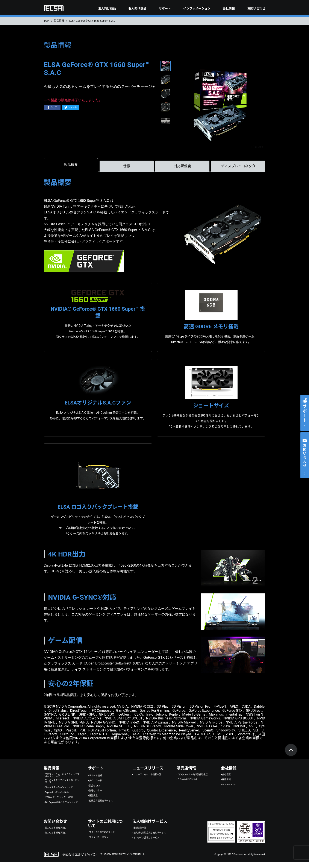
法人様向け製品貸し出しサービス (149, 833)
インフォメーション (196, 8)
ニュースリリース (147, 768)
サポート (165, 8)
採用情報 (226, 779)
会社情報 (229, 8)
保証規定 (93, 796)
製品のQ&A (94, 786)
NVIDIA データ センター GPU (59, 797)
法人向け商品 (107, 8)
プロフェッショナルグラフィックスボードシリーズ (62, 775)
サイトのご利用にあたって (102, 832)
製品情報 (59, 20)
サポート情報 (95, 776)
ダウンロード (95, 781)
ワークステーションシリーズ (59, 787)
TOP (46, 20)
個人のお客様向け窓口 (55, 828)
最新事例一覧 (139, 828)
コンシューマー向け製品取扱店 (193, 775)
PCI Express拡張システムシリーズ (61, 802)
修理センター (95, 791)
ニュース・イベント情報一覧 (147, 775)
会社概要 (226, 775)
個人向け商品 (137, 8)
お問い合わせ (256, 8)
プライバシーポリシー (100, 837)
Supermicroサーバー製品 (57, 792)
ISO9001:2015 (229, 785)
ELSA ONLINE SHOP (187, 779)
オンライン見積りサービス (146, 838)
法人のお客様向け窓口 (55, 833)
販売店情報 (186, 768)
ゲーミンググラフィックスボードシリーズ (62, 781)
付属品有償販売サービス (101, 801)
